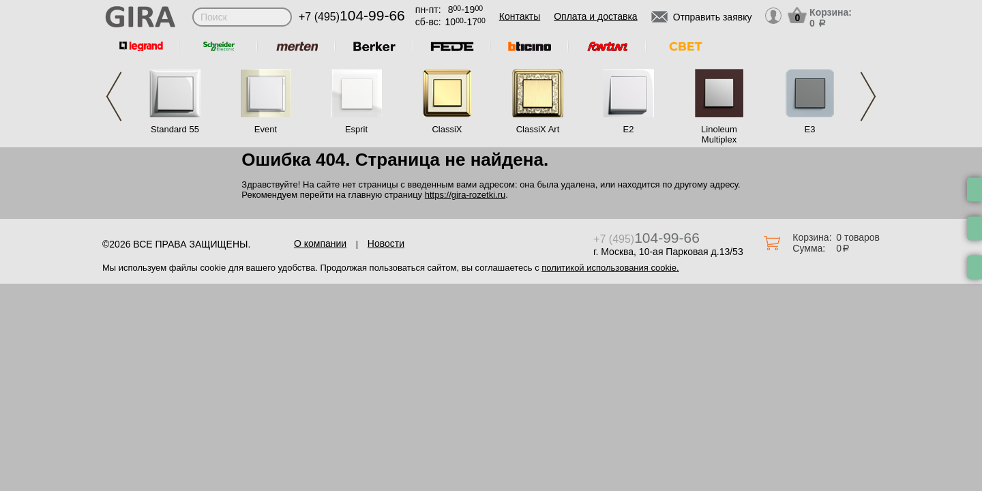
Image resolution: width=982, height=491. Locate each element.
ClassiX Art (538, 129)
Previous (114, 96)
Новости (386, 243)
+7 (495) (352, 17)
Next (868, 96)
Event (265, 129)
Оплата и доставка (595, 16)
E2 (628, 129)
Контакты (519, 16)
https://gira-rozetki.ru (465, 195)
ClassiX (447, 129)
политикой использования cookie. (610, 268)
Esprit (356, 129)
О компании (320, 243)
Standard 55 (175, 129)
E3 (810, 129)
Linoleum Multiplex (719, 134)
